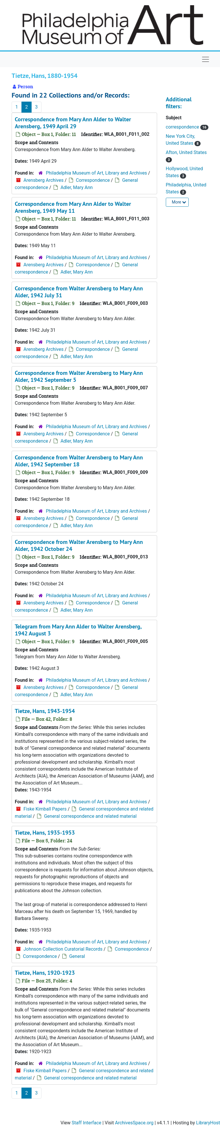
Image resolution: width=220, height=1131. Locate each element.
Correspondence (93, 180)
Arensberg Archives (43, 180)
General (77, 956)
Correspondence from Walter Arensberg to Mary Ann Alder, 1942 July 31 (79, 292)
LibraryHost (208, 1122)
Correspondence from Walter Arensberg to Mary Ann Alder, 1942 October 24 (79, 545)
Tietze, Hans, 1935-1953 (45, 832)
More (179, 202)
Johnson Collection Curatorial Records (63, 949)
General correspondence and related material (90, 816)
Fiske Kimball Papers (45, 809)
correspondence (183, 127)
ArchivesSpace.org (134, 1122)
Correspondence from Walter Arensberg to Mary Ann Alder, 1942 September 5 (79, 376)
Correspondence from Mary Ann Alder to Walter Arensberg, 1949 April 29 (73, 123)
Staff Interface (86, 1122)
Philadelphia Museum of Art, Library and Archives (96, 173)
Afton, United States (186, 152)
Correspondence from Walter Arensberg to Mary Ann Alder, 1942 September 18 (79, 461)
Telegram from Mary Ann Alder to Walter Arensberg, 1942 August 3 (78, 630)
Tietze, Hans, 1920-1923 (45, 972)
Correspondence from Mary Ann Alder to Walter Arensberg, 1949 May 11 (73, 207)
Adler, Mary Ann (77, 187)
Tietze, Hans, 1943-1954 (45, 711)
